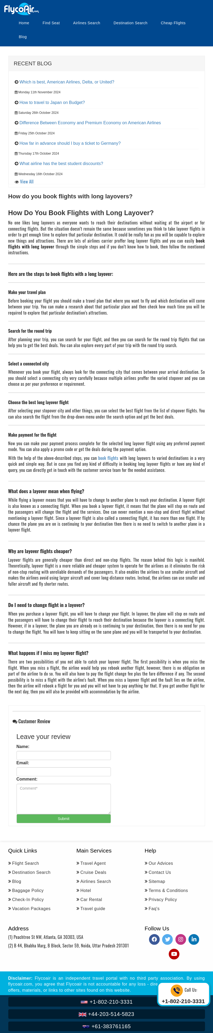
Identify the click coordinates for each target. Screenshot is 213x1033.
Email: (23, 763)
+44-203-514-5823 (106, 1014)
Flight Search (25, 863)
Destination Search (130, 23)
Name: (23, 746)
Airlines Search (86, 23)
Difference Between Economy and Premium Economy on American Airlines (90, 122)
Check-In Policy (28, 899)
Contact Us (160, 872)
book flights (108, 458)
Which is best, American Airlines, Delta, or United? (66, 82)
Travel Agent (93, 863)
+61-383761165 (106, 1026)
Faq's (154, 908)
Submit (64, 819)
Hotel (86, 890)
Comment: (27, 779)
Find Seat (51, 23)
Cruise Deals (94, 872)
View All (27, 181)
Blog (23, 37)
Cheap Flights (173, 23)
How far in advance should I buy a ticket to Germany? (70, 143)
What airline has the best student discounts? (61, 163)
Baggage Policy (28, 890)
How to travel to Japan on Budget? (52, 102)
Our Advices (161, 863)
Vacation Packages (31, 908)
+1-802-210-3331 (106, 1002)
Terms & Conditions (168, 890)
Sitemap (157, 881)
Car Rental (91, 899)
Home (24, 23)
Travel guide (93, 908)
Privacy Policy (163, 899)
